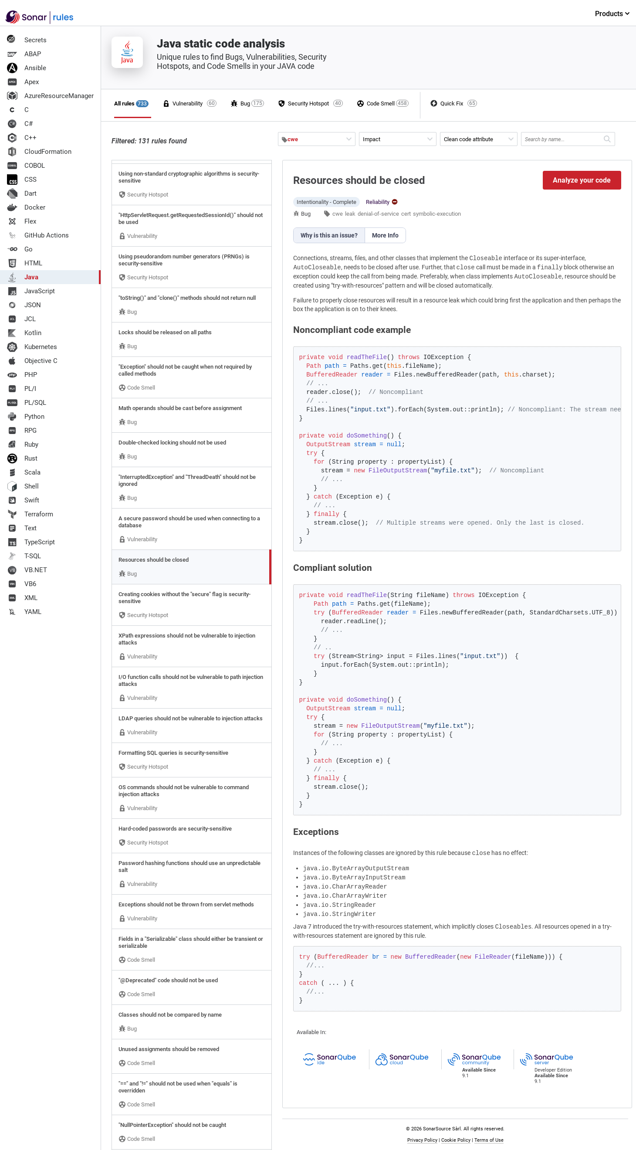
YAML (24, 612)
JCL (21, 319)
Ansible (26, 68)
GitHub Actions (38, 235)
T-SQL (24, 556)
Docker (26, 207)
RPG (22, 430)
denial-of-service (378, 213)
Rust (22, 458)
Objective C (32, 361)
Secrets (27, 40)
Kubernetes (32, 347)
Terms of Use (489, 1140)
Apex (23, 82)
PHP (22, 375)
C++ (22, 137)
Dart (22, 193)
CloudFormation (39, 151)
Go (20, 249)
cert (406, 213)
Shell (23, 486)
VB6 (21, 584)
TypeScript (31, 542)
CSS (22, 179)
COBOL (26, 165)
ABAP (24, 54)
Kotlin (24, 333)
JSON (24, 305)
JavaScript (31, 291)
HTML (24, 263)
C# (20, 124)
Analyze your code (582, 180)
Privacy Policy (422, 1140)
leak (350, 213)
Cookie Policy (455, 1140)
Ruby (22, 444)
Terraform (30, 514)
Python (25, 416)
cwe (337, 213)
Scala (24, 472)
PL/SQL (26, 402)
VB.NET (27, 570)
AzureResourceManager (50, 96)
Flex (21, 221)
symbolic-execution (437, 213)
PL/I (21, 388)
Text (22, 528)
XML (22, 598)
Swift (23, 500)
